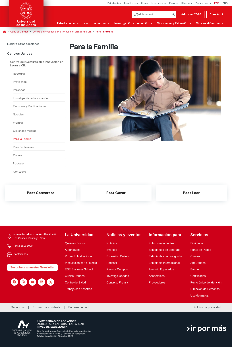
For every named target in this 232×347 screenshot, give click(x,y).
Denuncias (18, 307)
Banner (195, 269)
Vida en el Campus (208, 23)
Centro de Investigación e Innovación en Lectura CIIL (36, 63)
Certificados (198, 275)
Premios (18, 122)
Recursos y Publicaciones (30, 106)
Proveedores (157, 282)
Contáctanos (20, 254)
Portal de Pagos (200, 249)
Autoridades (72, 249)
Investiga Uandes (118, 275)
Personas (19, 90)
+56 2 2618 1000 (23, 245)
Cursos (17, 155)
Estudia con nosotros (71, 23)
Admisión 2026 (191, 14)
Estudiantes (114, 3)
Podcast (18, 163)
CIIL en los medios (24, 131)
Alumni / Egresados (161, 269)
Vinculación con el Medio (81, 262)
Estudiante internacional (164, 262)
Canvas (195, 256)
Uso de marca (199, 295)
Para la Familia (22, 139)
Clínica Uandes (75, 275)
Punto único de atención (205, 282)
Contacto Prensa (117, 282)
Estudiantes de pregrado (164, 249)
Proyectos (20, 82)
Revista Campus (117, 269)
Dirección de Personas (204, 289)
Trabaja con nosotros (78, 289)
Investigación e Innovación (131, 23)
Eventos (173, 3)
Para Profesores (23, 147)
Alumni (144, 3)
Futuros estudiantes (161, 243)
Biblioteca (186, 3)
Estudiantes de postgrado (165, 256)
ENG (225, 3)
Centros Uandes (19, 53)
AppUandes (198, 262)
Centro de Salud (75, 282)
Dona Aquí (216, 14)
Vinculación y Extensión (172, 23)
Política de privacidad (207, 307)
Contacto (19, 172)
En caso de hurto (79, 307)
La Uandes (99, 23)
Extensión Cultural (118, 256)
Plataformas (202, 3)
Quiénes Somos (75, 243)
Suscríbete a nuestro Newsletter (32, 267)
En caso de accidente (46, 307)
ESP (216, 3)
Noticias (18, 114)
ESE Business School (79, 269)
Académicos (131, 3)
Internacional (159, 3)
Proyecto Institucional (78, 256)
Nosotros (19, 73)
